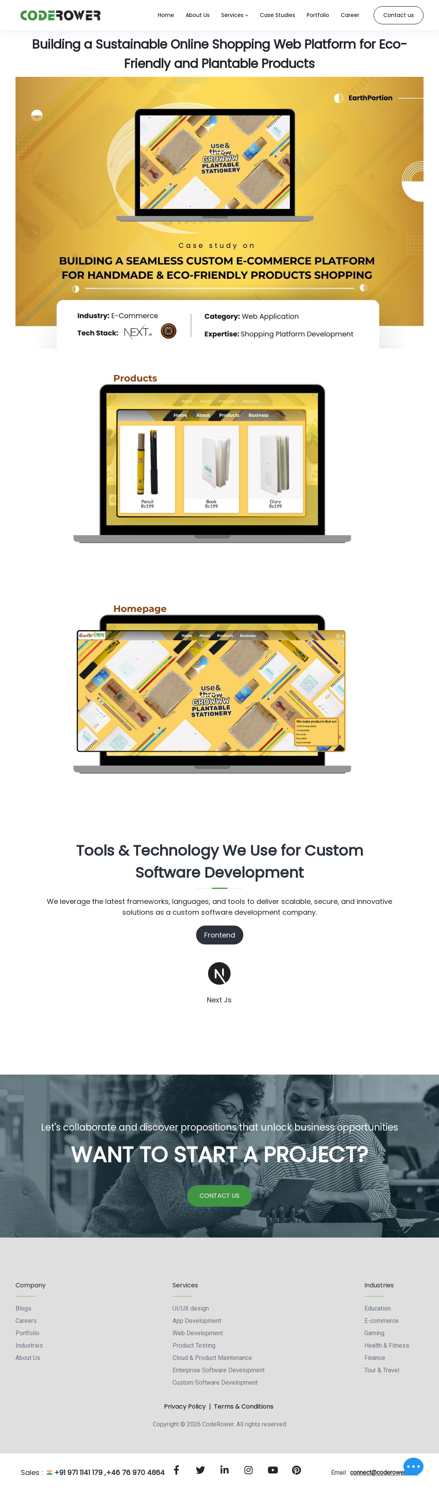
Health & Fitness (386, 1345)
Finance (374, 1357)
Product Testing (194, 1345)
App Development (197, 1320)
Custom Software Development (215, 1382)
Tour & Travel (381, 1370)
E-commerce (381, 1320)
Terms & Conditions (243, 1406)
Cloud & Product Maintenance (212, 1357)
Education (377, 1308)
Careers (26, 1320)
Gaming (374, 1333)
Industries (29, 1345)
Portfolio (27, 1333)
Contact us (398, 15)
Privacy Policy (185, 1406)
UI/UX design (191, 1308)
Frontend (219, 935)
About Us (27, 1357)
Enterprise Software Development (219, 1370)
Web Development (198, 1333)
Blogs (23, 1308)
